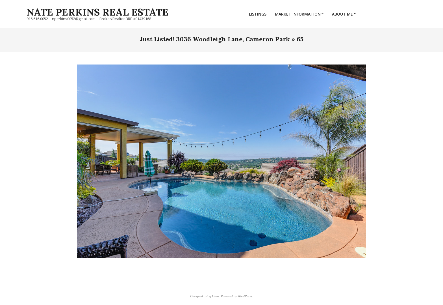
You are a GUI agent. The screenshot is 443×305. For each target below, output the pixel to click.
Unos (215, 296)
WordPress (245, 296)
